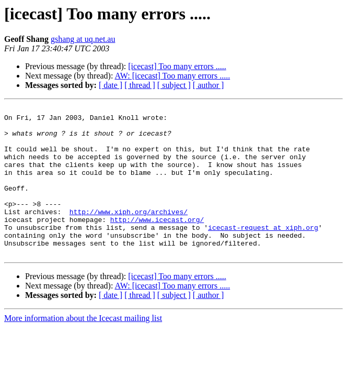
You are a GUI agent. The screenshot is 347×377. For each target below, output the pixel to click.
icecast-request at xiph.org (263, 252)
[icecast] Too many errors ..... (177, 66)
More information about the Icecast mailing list (83, 347)
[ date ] (110, 85)
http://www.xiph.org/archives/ (129, 233)
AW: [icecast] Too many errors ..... (172, 75)
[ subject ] (174, 85)
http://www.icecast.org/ (157, 243)
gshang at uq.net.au (83, 39)
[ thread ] (139, 85)
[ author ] (208, 85)
